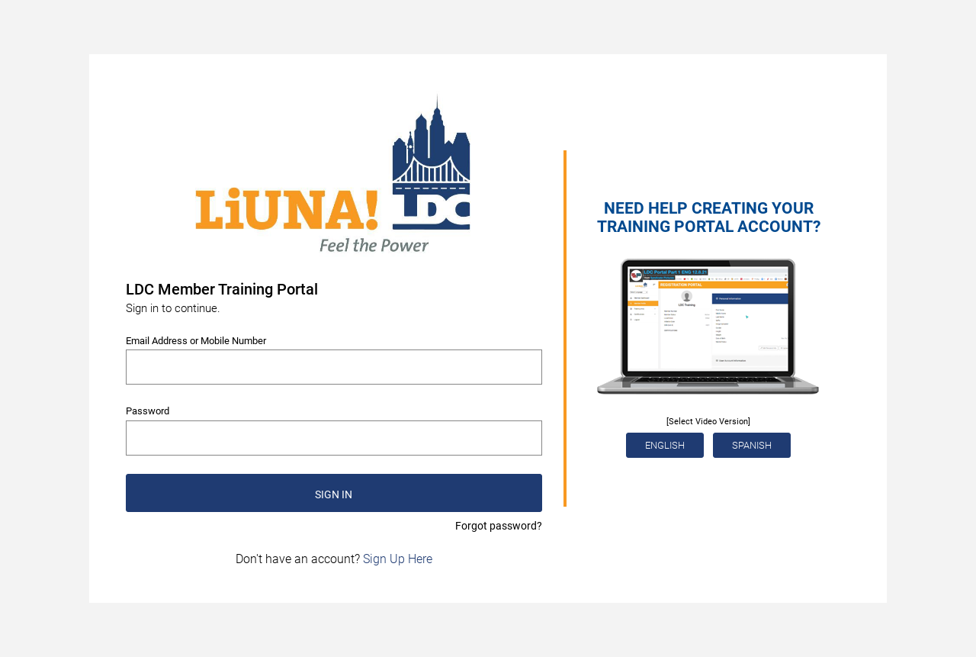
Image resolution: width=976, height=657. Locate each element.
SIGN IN (333, 494)
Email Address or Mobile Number (196, 340)
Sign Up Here (397, 559)
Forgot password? (498, 526)
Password (147, 411)
